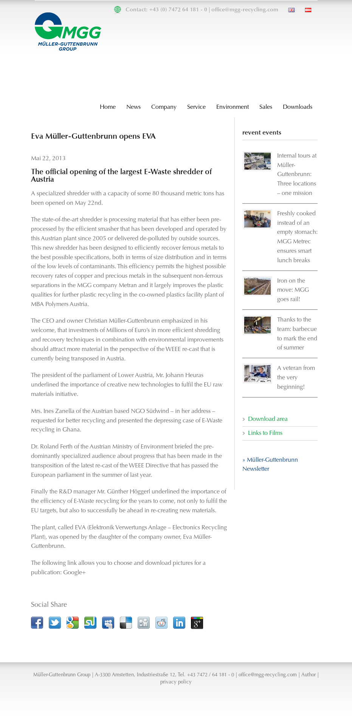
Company (164, 107)
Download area (268, 419)
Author (308, 675)
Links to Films (265, 433)
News (133, 107)
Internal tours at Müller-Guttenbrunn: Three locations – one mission (296, 174)
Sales (265, 107)
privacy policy (176, 682)
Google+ (74, 573)
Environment (232, 107)
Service (196, 107)
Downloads (297, 107)
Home (108, 107)
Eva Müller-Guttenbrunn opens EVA (93, 137)
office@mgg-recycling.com (244, 10)
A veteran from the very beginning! (296, 377)
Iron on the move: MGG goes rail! (293, 290)
